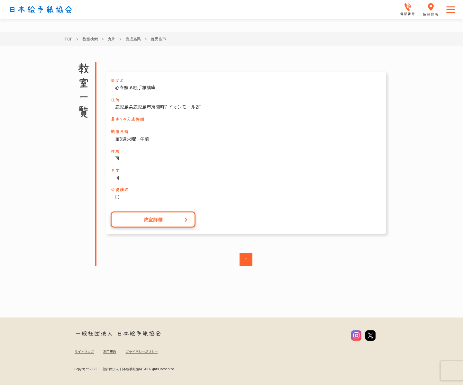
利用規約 (109, 351)
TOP (68, 38)
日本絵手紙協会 (41, 9)
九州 (111, 38)
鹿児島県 (133, 38)
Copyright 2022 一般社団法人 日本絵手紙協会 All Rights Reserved (124, 369)
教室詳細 (165, 219)
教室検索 (90, 38)
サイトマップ (84, 351)
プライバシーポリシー (142, 351)
